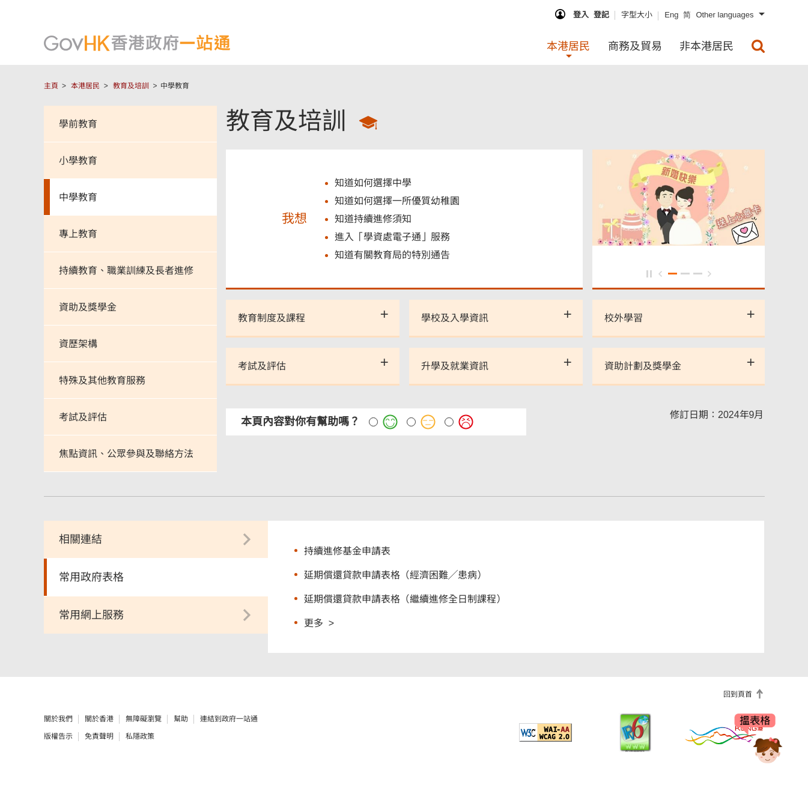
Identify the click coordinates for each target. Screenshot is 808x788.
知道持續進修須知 (373, 219)
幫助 (181, 719)
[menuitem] (758, 46)
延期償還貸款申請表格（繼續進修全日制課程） (405, 599)
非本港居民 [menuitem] (706, 46)
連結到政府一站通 (229, 719)
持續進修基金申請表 (347, 551)
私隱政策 (140, 736)
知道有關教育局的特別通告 (392, 255)
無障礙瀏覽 (144, 719)
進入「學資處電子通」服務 (392, 237)
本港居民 (85, 86)
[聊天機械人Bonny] (759, 745)
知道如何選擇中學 (373, 183)
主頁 (51, 86)
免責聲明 (99, 736)
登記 (601, 14)
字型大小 (636, 14)
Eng (671, 14)
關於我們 (58, 719)
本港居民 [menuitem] (568, 46)
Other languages (724, 14)
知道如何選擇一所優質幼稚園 (397, 201)
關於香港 (99, 719)
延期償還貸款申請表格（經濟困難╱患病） (395, 575)
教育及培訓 (131, 86)
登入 (581, 14)
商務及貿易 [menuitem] (635, 46)
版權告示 (58, 736)
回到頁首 (738, 694)
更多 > (319, 622)
